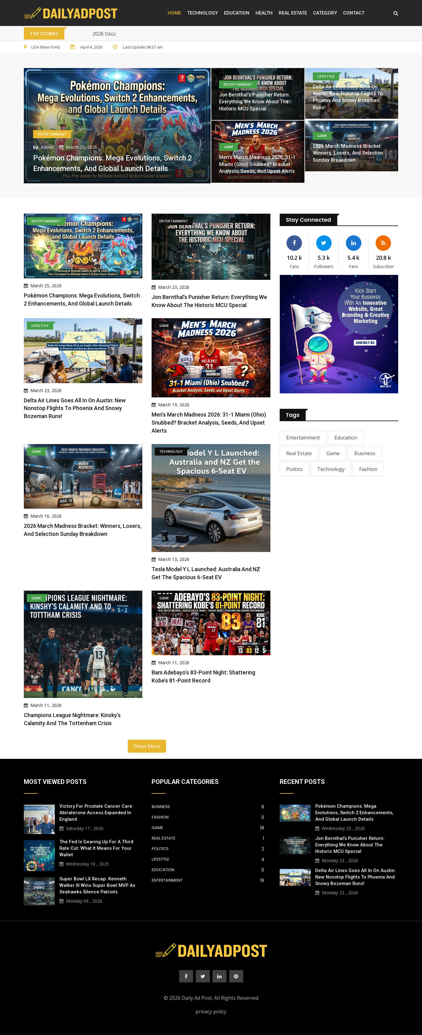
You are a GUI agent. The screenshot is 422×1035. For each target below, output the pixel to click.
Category (325, 13)
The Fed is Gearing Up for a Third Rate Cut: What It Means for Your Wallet (96, 846)
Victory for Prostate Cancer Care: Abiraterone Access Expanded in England (96, 810)
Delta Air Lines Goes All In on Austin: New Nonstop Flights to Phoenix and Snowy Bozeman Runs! (75, 407)
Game (333, 453)
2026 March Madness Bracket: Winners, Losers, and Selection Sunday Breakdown (348, 153)
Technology (202, 13)
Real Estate (293, 13)
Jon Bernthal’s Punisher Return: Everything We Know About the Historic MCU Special (254, 102)
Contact (353, 13)
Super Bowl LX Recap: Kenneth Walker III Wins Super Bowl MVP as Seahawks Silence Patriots (97, 883)
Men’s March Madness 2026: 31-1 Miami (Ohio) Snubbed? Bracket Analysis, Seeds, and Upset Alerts (257, 164)
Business (364, 453)
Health (264, 13)
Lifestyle (208, 857)
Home (174, 13)
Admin (47, 147)
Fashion (368, 469)
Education (236, 13)
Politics (294, 469)
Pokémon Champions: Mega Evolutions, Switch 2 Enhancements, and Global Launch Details (354, 810)
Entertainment (303, 437)
